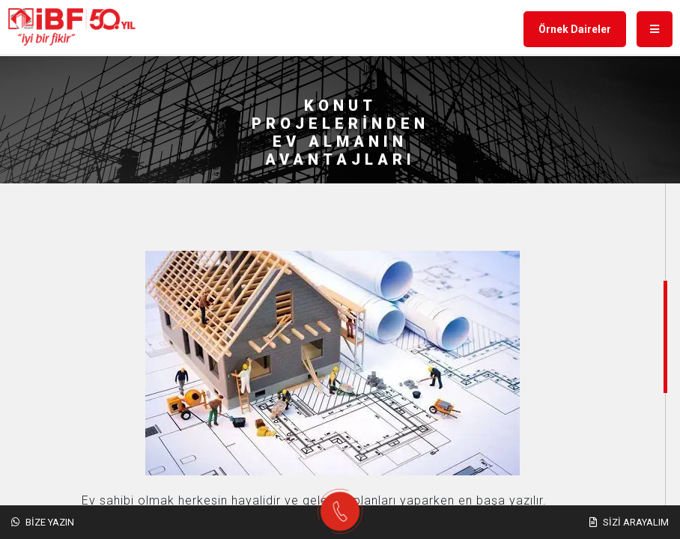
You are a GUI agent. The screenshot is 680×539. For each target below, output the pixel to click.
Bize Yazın (42, 522)
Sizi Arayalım (629, 522)
